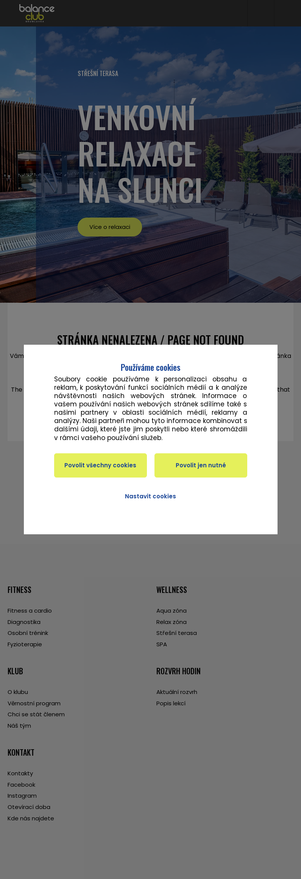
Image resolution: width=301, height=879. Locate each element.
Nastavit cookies (150, 496)
